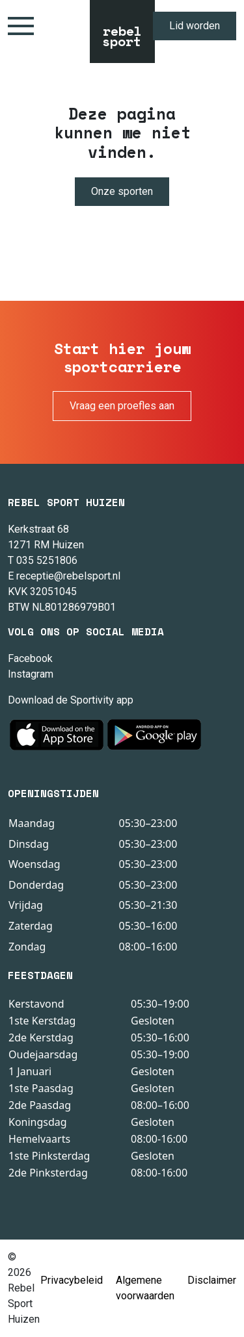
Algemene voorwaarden (145, 1288)
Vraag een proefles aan (122, 406)
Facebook (30, 658)
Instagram (30, 674)
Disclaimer (211, 1280)
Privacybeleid (71, 1280)
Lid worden (194, 25)
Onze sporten (122, 191)
